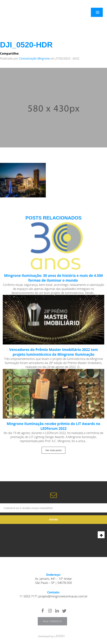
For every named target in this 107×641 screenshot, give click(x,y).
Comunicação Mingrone (34, 58)
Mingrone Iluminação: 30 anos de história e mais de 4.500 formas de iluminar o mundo (53, 278)
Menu (99, 12)
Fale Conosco (52, 621)
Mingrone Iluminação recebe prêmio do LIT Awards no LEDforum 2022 (53, 426)
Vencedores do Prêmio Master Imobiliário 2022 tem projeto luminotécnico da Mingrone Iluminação (53, 352)
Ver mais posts (53, 450)
